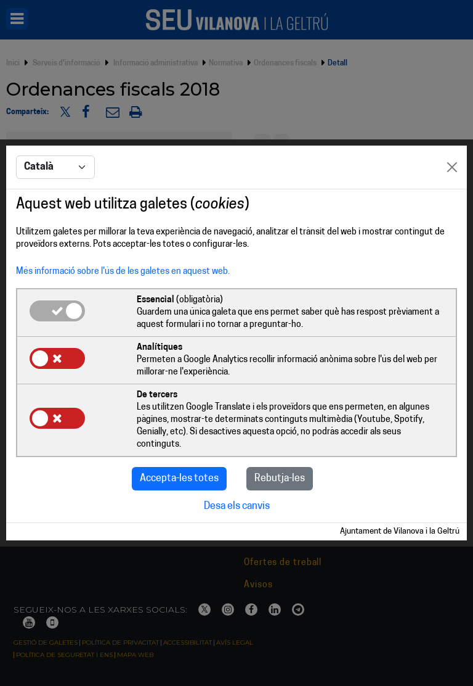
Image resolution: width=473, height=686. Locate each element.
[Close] (452, 167)
